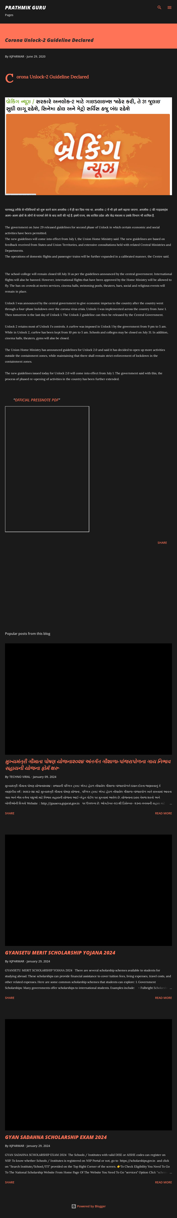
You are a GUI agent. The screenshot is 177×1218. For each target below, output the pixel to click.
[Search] (159, 7)
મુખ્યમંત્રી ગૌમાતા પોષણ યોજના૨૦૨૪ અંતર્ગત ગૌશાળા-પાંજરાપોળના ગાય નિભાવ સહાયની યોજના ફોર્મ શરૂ (87, 764)
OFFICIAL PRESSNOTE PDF (36, 399)
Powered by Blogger (88, 1206)
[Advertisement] (88, 589)
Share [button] (162, 543)
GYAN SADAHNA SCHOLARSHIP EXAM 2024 (56, 1137)
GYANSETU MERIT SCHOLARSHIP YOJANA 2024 (60, 952)
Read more (163, 813)
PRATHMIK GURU (25, 7)
